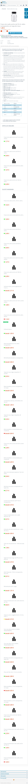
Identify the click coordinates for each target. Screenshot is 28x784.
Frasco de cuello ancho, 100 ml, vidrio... (13, 200)
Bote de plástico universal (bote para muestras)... (13, 430)
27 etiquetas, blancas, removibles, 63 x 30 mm (13, 401)
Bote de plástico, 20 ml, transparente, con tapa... (13, 701)
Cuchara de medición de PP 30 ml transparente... (12, 501)
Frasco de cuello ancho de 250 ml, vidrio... (12, 230)
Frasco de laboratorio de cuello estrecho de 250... (14, 730)
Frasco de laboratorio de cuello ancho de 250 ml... (13, 744)
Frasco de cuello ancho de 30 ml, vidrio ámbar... (13, 315)
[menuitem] (3, 5)
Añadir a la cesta (15, 33)
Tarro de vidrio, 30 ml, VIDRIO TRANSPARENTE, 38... (11, 644)
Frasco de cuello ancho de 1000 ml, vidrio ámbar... (12, 715)
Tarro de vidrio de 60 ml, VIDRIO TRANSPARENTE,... (12, 630)
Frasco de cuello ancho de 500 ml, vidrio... (12, 152)
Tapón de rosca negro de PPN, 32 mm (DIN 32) (13, 558)
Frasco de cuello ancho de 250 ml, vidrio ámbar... (14, 444)
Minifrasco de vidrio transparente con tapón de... (13, 487)
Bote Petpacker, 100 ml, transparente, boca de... (13, 572)
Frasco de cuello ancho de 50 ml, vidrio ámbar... (13, 166)
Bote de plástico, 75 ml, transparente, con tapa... (13, 687)
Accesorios (16, 46)
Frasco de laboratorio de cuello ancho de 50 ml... (13, 758)
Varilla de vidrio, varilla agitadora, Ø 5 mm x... (12, 287)
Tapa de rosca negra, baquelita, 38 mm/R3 (12, 415)
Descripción (3, 46)
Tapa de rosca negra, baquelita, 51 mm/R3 (12, 372)
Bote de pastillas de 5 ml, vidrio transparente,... (11, 344)
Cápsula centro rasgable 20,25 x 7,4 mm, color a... (14, 615)
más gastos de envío (6, 29)
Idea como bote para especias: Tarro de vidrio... (14, 472)
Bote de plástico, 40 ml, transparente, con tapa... (13, 387)
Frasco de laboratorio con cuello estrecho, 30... (12, 515)
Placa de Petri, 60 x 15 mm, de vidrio (13, 672)
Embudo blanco (8, 329)
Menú (3, 5)
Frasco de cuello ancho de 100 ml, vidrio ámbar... (14, 301)
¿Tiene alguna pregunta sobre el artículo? (11, 120)
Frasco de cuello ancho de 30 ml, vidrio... (14, 215)
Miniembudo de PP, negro (10, 586)
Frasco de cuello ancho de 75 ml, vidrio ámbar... (13, 137)
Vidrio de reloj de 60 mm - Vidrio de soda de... (14, 544)
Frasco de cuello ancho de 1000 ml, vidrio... (12, 180)
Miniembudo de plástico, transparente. (13, 358)
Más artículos (9, 46)
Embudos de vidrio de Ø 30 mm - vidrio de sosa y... (13, 530)
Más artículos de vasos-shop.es (9, 121)
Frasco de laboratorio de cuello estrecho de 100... (14, 601)
